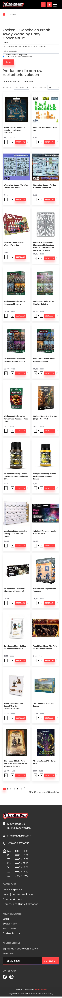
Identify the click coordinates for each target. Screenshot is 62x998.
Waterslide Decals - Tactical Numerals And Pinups (44, 186)
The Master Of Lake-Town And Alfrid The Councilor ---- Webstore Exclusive (15, 763)
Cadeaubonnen (12, 934)
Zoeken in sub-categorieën (15, 55)
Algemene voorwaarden (21, 995)
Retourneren (10, 929)
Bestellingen (10, 924)
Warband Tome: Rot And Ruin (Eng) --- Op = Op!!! (45, 417)
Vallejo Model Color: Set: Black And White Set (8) (14, 589)
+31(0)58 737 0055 (18, 844)
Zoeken (13, 14)
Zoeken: (6, 42)
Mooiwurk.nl (41, 991)
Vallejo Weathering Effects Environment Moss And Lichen (44, 476)
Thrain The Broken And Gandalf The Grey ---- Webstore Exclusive (13, 706)
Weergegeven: (39, 87)
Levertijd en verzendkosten (18, 895)
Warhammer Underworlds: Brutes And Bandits (44, 359)
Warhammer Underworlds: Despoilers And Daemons (14, 359)
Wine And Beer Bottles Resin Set (45, 128)
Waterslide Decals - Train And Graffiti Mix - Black (16, 186)
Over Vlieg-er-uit (13, 890)
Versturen (50, 961)
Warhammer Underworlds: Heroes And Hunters (14, 302)
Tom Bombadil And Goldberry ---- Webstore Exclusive (16, 647)
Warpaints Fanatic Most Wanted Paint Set (14, 243)
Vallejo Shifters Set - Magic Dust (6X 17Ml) (44, 532)
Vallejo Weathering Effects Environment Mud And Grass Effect (16, 476)
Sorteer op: (7, 87)
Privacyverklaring (44, 995)
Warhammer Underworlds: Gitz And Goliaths (44, 302)
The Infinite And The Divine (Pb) (44, 762)
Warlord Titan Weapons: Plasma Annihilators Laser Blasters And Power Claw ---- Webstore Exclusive (44, 246)
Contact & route (12, 900)
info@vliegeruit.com (19, 836)
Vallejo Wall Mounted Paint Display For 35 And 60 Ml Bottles (15, 533)
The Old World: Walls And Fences (43, 704)
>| (31, 789)
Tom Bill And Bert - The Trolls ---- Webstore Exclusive (45, 647)
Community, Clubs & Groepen (20, 904)
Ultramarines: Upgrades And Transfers (44, 589)
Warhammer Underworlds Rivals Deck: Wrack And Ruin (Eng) (16, 418)
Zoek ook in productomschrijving (17, 57)
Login (6, 919)
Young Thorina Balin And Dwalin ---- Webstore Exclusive (14, 130)
